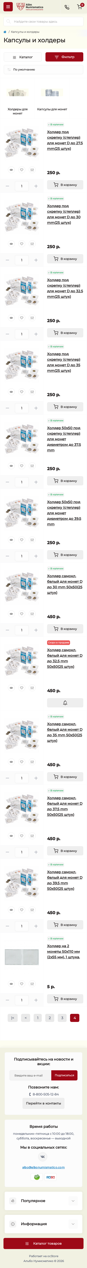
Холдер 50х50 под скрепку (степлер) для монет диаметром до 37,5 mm (64, 439)
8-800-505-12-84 (46, 1094)
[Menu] (8, 6)
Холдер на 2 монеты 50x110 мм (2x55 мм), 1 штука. (63, 951)
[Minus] (7, 186)
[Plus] (36, 186)
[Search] (8, 21)
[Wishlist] (21, 169)
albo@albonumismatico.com (43, 1167)
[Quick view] (11, 169)
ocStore (52, 1256)
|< (12, 1018)
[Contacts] (67, 6)
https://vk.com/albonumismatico (43, 1157)
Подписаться (64, 1075)
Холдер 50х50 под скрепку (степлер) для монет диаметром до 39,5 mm (64, 513)
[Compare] (32, 169)
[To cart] (65, 184)
